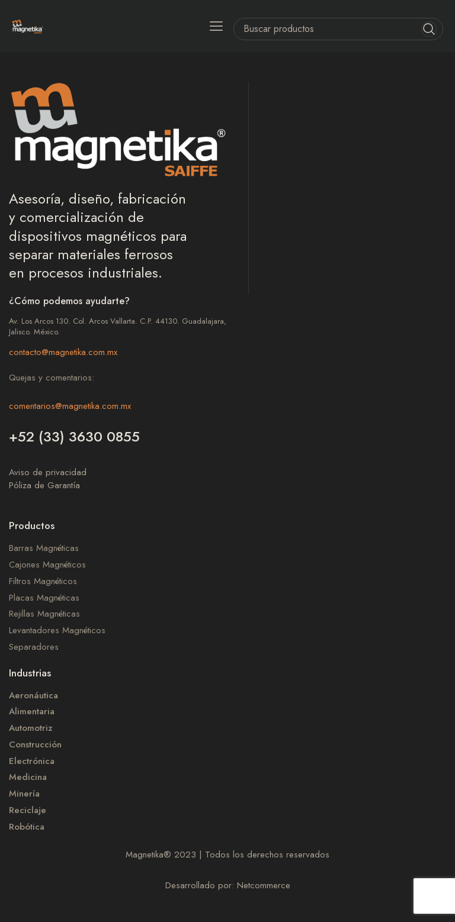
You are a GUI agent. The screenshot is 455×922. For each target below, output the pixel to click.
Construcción (35, 745)
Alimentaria (32, 711)
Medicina (28, 777)
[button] (217, 26)
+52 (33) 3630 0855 (74, 436)
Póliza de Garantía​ (44, 485)
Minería (24, 794)
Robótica (26, 827)
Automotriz (31, 728)
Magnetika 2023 (161, 854)
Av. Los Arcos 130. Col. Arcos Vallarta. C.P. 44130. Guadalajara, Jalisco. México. (117, 326)
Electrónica (32, 761)
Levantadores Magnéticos (57, 630)
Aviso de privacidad (47, 472)
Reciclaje (27, 810)
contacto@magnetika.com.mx (63, 352)
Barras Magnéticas (44, 548)
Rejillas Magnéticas (44, 614)
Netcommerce (263, 885)
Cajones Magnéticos (47, 565)
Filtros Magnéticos (43, 581)
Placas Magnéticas (44, 598)
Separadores (34, 647)
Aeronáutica (33, 695)
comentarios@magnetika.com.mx (70, 405)
